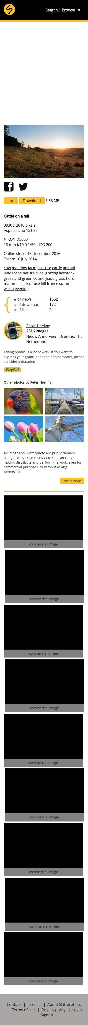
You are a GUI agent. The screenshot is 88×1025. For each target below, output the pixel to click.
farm (32, 267)
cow (7, 267)
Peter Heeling (38, 325)
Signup (47, 1015)
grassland (12, 278)
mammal (11, 283)
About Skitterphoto (64, 1004)
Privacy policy (53, 1009)
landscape (13, 273)
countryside (43, 278)
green (27, 278)
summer (66, 283)
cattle (57, 267)
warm (9, 288)
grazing (51, 273)
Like (11, 200)
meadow (19, 267)
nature (29, 273)
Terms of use (23, 1009)
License (34, 1004)
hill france (49, 283)
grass (60, 278)
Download (32, 200)
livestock (66, 273)
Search (52, 10)
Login (77, 1009)
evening (22, 288)
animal (69, 267)
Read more (72, 481)
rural (40, 273)
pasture (44, 267)
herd (70, 278)
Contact (14, 1004)
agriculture (30, 283)
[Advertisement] (44, 73)
